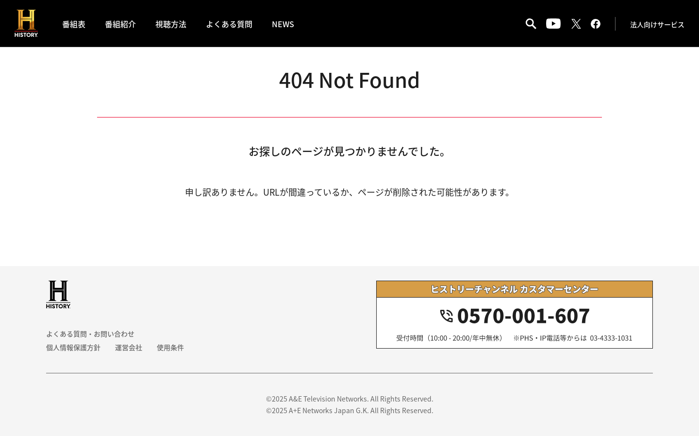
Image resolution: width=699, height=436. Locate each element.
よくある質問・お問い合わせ (90, 333)
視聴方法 (170, 24)
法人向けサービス (657, 24)
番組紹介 (120, 24)
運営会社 (128, 347)
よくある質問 (229, 24)
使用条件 (170, 347)
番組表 (73, 24)
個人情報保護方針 (73, 347)
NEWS (283, 24)
